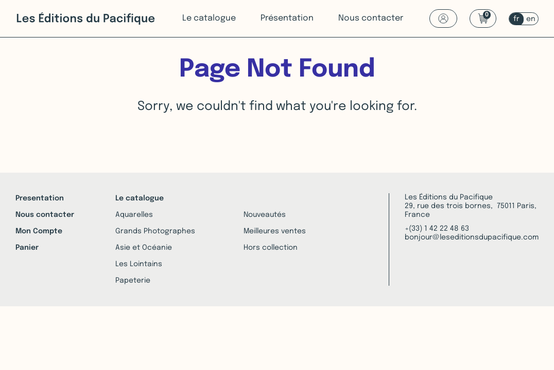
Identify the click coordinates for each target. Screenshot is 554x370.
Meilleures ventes (275, 231)
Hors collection (271, 247)
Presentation (39, 198)
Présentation (287, 18)
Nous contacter (370, 18)
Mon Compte (38, 231)
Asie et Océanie (143, 247)
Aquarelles (134, 214)
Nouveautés (265, 214)
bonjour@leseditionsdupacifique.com (472, 237)
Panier (27, 247)
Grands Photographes (155, 231)
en (530, 19)
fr (516, 19)
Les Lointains (138, 264)
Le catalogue (209, 18)
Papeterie (132, 280)
